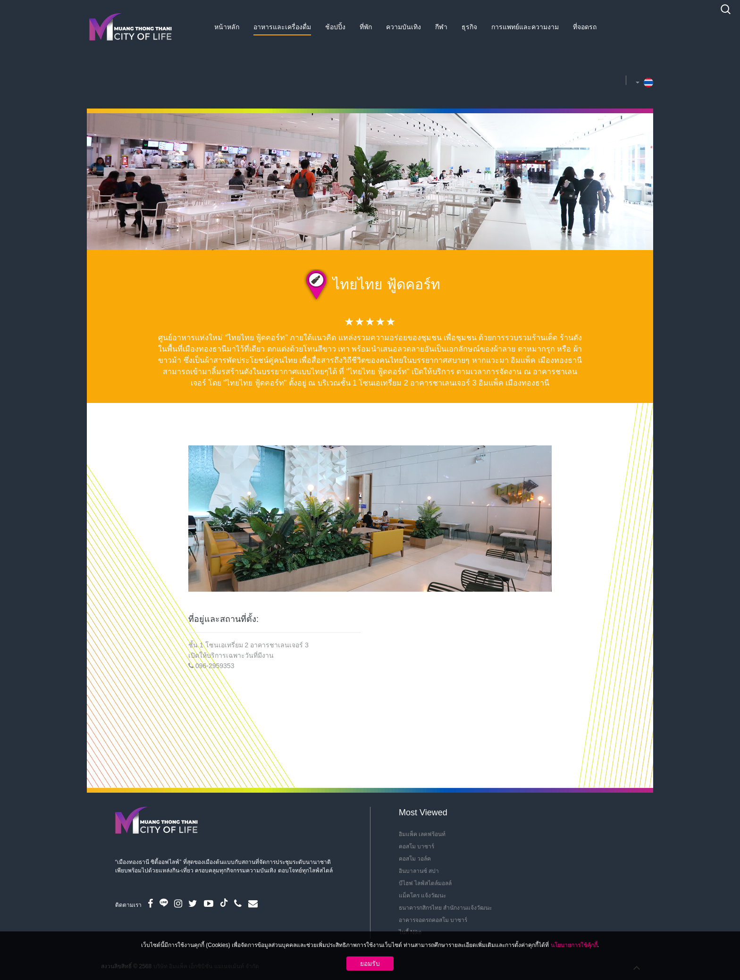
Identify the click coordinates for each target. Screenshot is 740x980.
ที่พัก (366, 27)
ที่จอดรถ (585, 27)
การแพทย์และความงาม (525, 27)
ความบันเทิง (403, 27)
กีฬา (441, 27)
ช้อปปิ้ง (335, 27)
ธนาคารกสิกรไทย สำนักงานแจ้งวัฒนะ (445, 908)
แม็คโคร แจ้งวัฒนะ (422, 895)
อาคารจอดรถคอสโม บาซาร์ (433, 920)
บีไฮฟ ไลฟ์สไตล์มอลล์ (425, 883)
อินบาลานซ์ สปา (419, 871)
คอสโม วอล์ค (415, 858)
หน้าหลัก (226, 27)
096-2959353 (215, 666)
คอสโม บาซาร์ (416, 846)
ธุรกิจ (469, 27)
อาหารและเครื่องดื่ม (282, 27)
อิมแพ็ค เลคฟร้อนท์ (422, 834)
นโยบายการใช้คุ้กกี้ (574, 945)
